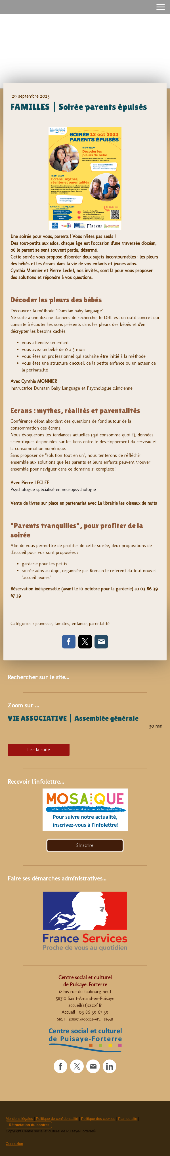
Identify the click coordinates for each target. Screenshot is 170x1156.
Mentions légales (19, 1118)
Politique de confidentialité (57, 1118)
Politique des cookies (98, 1118)
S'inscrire (84, 845)
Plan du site (127, 1118)
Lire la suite (38, 749)
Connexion (14, 1143)
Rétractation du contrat (29, 1125)
